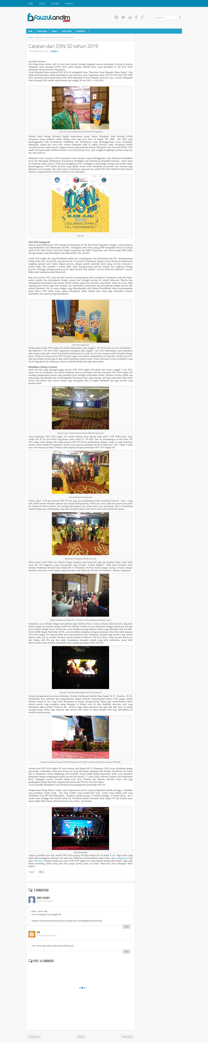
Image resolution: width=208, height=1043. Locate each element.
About (42, 3)
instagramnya (122, 858)
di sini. (113, 855)
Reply (126, 926)
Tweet (31, 872)
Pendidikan (80, 31)
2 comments (54, 51)
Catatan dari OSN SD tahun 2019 (63, 46)
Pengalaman (42, 31)
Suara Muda (66, 31)
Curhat (54, 31)
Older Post (127, 1036)
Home (31, 3)
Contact (69, 3)
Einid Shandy (43, 898)
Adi (38, 932)
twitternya (38, 861)
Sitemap (55, 3)
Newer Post (34, 1036)
